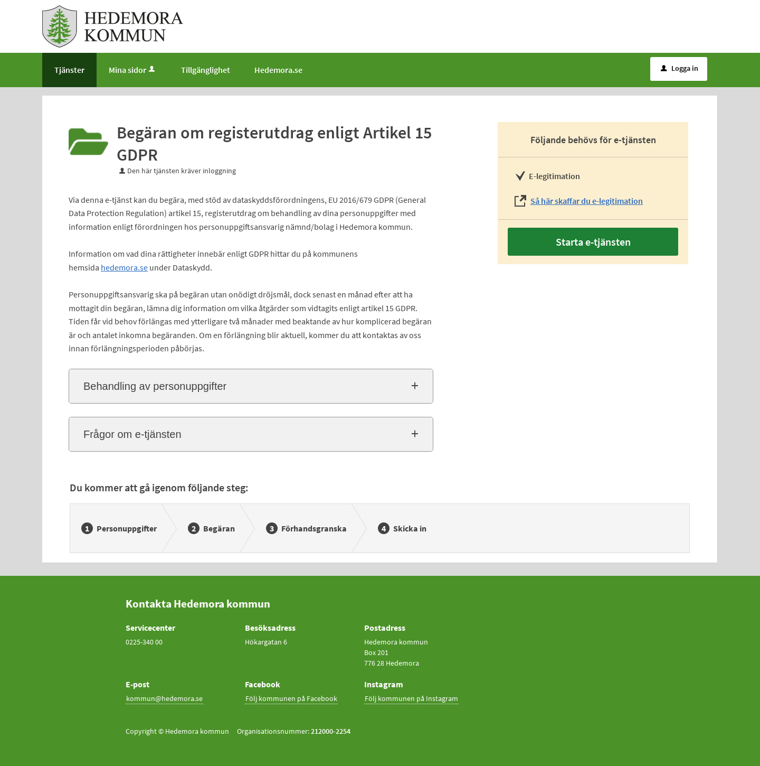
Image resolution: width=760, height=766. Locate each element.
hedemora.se (124, 267)
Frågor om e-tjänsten (132, 434)
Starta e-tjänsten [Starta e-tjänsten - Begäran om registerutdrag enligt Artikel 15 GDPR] (593, 241)
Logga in (679, 68)
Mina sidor (133, 69)
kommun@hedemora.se (164, 698)
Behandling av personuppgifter (154, 386)
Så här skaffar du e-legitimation (586, 200)
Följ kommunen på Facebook (291, 698)
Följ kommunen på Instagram (411, 698)
